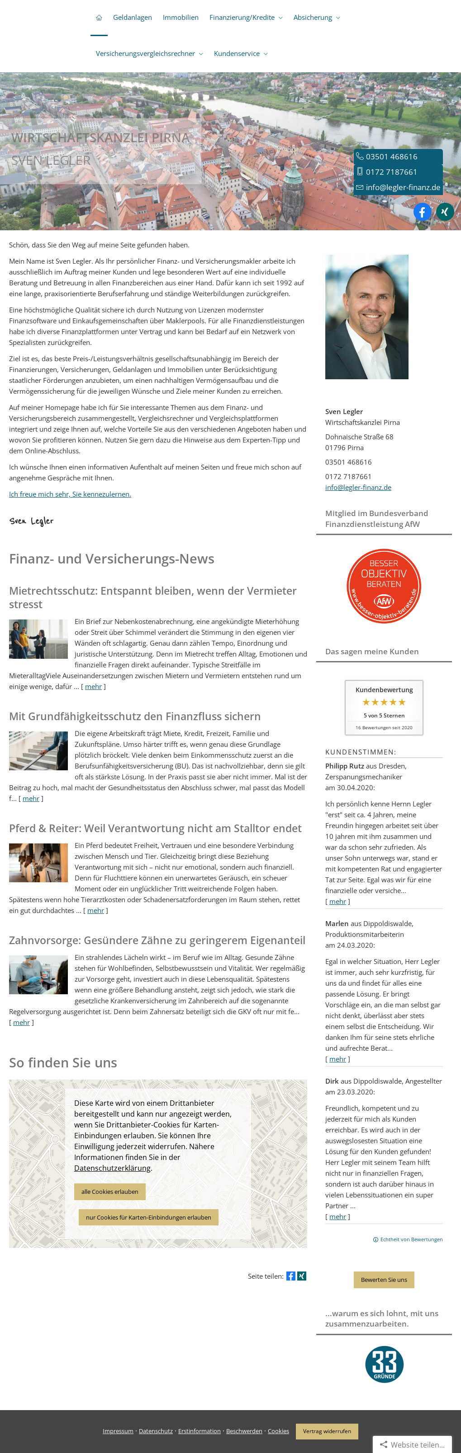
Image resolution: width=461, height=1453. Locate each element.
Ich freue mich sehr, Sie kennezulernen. (70, 493)
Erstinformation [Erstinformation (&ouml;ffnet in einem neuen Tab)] (199, 1431)
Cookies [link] (278, 1431)
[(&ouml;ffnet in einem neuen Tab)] (384, 625)
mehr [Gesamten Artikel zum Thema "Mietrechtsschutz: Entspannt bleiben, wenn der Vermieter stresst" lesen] (93, 686)
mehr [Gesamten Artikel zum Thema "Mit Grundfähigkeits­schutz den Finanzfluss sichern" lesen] (31, 798)
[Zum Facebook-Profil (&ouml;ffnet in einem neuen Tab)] (422, 212)
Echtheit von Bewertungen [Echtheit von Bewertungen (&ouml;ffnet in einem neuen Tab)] (411, 1239)
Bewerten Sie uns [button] (384, 1280)
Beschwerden (244, 1431)
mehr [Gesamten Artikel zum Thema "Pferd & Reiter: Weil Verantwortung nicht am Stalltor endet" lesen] (95, 910)
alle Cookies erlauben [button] (109, 1192)
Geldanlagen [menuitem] (132, 17)
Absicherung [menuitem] (313, 17)
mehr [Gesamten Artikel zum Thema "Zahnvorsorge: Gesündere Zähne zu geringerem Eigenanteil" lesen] (21, 1022)
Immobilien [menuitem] (181, 17)
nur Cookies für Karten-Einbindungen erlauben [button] (148, 1217)
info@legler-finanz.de (403, 187)
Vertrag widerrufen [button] (327, 1431)
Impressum (118, 1431)
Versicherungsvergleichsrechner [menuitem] (145, 53)
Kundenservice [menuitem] (237, 53)
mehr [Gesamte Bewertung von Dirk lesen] (337, 1216)
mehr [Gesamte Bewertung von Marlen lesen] (337, 1058)
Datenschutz (156, 1431)
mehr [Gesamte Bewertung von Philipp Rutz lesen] (337, 901)
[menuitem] (99, 18)
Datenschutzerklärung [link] (112, 1168)
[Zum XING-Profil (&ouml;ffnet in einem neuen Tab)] (445, 212)
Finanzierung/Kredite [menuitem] (242, 17)
